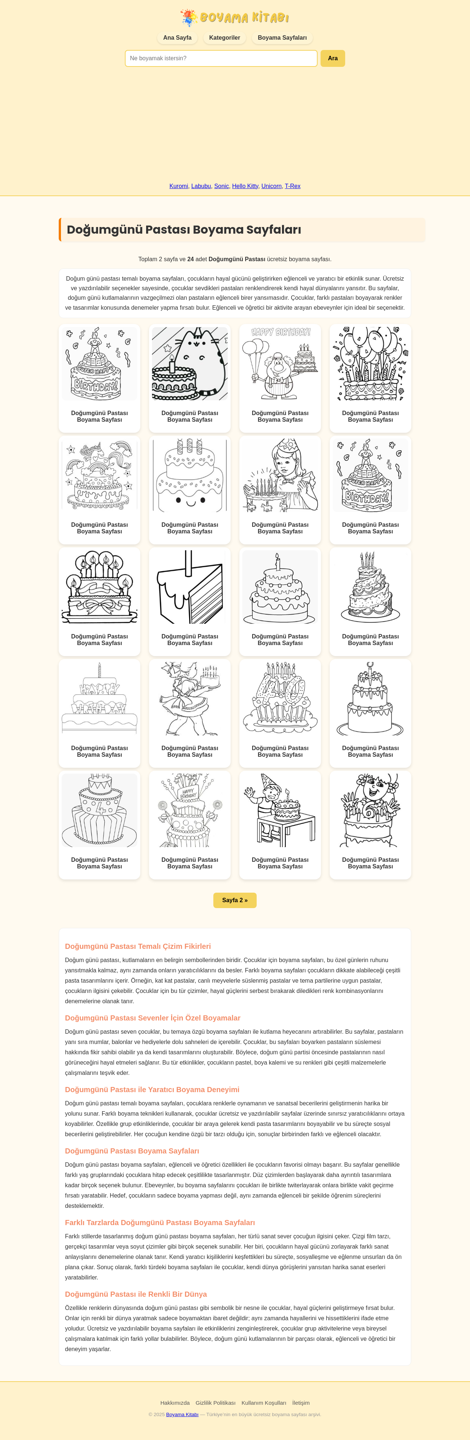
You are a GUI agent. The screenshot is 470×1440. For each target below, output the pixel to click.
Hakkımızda (175, 1403)
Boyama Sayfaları (282, 38)
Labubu (201, 186)
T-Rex (293, 186)
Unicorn (271, 186)
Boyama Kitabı (182, 1414)
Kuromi (179, 186)
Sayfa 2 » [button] (234, 900)
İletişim (301, 1403)
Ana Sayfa (177, 38)
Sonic (221, 186)
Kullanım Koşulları (264, 1403)
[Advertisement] (235, 127)
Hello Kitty (245, 186)
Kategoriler (224, 38)
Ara (333, 58)
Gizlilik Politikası (216, 1403)
